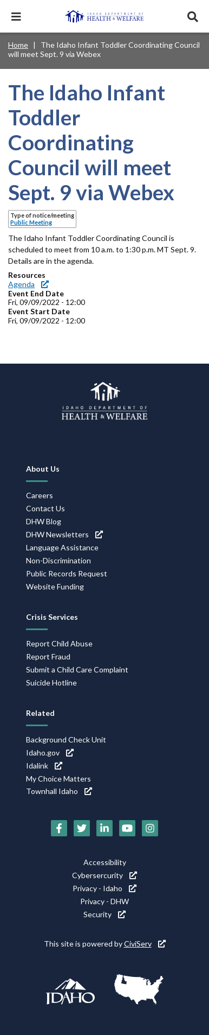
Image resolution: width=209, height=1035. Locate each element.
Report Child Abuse (59, 643)
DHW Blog (43, 521)
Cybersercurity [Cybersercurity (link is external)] (104, 875)
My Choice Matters (58, 778)
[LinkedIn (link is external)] (104, 828)
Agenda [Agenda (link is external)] (28, 284)
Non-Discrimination (58, 560)
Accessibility (104, 862)
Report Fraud (48, 656)
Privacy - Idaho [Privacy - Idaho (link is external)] (104, 888)
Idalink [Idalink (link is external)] (44, 765)
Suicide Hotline (51, 682)
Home (18, 44)
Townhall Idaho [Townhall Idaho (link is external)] (59, 791)
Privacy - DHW (104, 901)
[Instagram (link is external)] (150, 828)
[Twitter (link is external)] (82, 828)
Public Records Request (66, 573)
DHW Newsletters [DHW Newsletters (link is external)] (64, 534)
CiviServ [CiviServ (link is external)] (145, 943)
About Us (43, 468)
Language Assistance (62, 547)
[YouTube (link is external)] (127, 828)
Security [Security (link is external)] (104, 914)
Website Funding (55, 586)
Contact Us (45, 508)
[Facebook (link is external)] (59, 828)
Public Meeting (31, 222)
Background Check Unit (66, 739)
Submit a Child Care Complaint (77, 669)
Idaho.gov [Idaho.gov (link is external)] (50, 752)
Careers (39, 495)
